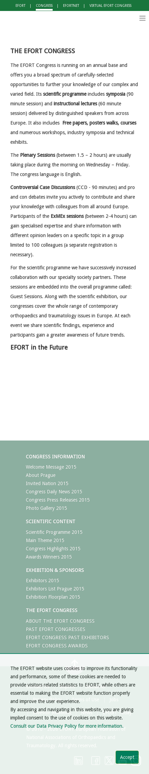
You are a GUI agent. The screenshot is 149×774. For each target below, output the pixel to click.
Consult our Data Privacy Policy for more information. (67, 726)
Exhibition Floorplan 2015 (53, 597)
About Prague (40, 475)
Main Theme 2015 (45, 540)
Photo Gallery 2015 (46, 508)
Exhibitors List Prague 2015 (55, 588)
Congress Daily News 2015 (54, 491)
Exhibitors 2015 (42, 580)
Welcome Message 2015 (51, 467)
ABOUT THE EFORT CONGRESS (60, 621)
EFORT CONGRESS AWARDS (57, 645)
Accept (127, 757)
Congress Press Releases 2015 (58, 500)
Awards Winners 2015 (49, 557)
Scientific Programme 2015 (54, 532)
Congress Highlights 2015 (53, 548)
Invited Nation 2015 (47, 483)
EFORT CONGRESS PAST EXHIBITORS (67, 637)
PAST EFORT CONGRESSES (55, 629)
